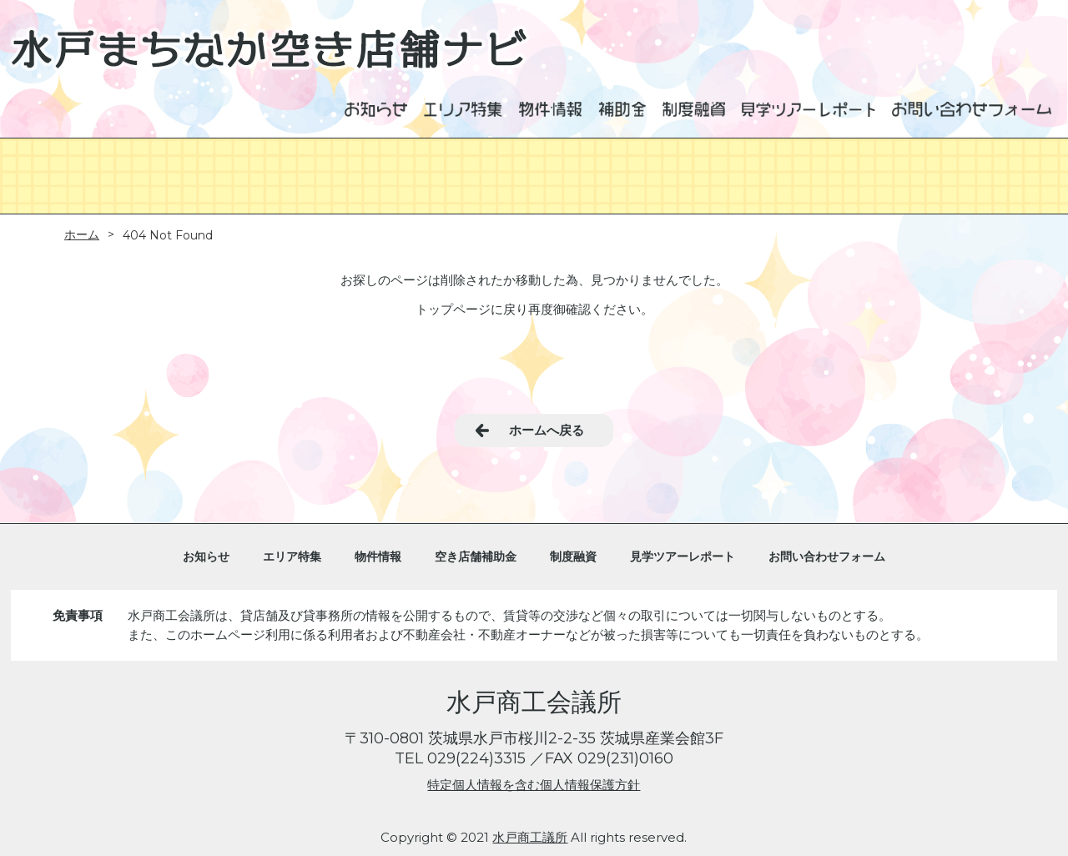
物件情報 (378, 556)
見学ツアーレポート (682, 556)
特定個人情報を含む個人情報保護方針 (533, 785)
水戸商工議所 (529, 837)
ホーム (81, 234)
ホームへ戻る (546, 430)
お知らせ (206, 556)
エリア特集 (292, 556)
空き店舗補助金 (475, 556)
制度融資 (573, 556)
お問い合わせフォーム (826, 556)
